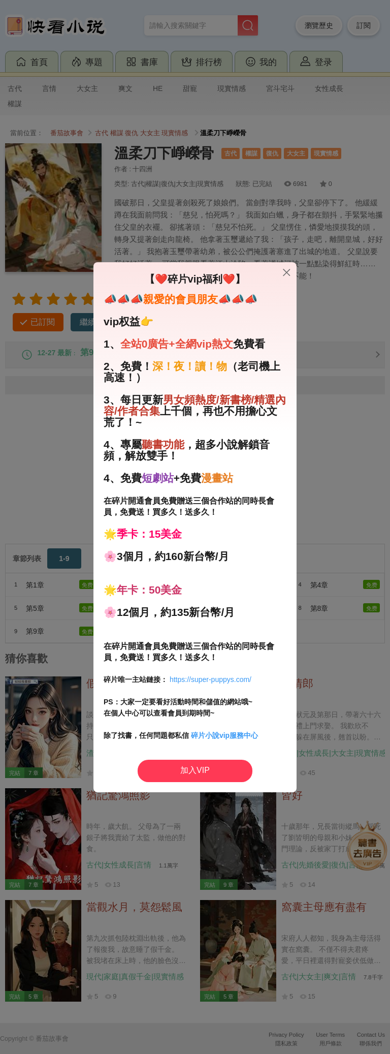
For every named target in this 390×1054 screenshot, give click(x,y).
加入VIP (195, 770)
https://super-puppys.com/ (210, 679)
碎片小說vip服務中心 (224, 735)
